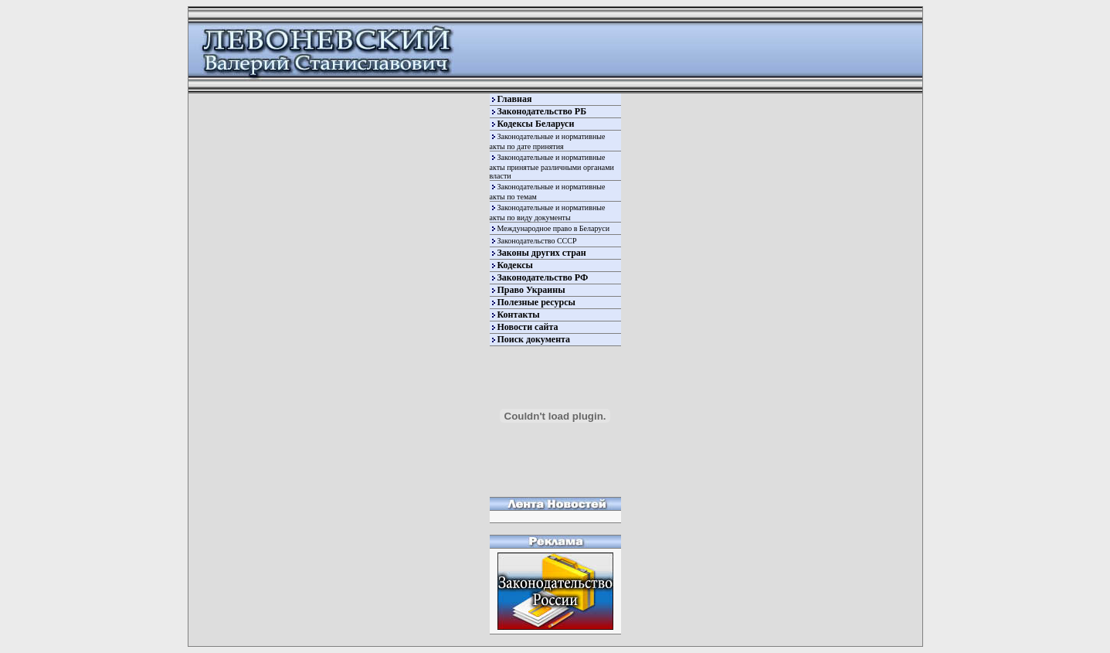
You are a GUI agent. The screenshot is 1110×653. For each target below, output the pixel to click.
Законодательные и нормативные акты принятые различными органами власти (552, 166)
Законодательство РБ (542, 111)
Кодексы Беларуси (536, 123)
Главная (514, 99)
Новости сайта (527, 326)
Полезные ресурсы (536, 302)
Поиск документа (534, 339)
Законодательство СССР (537, 240)
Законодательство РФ (543, 277)
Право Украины (531, 289)
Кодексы (515, 265)
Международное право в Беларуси (553, 228)
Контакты (518, 314)
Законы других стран (541, 252)
